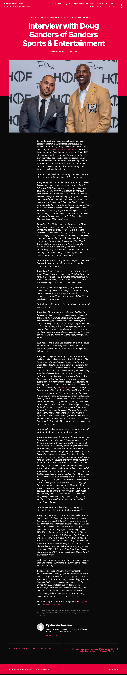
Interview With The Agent (86, 18)
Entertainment (67, 18)
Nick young (43, 613)
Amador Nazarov (58, 52)
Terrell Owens (75, 613)
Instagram (82, 602)
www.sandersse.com (52, 605)
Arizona (42, 611)
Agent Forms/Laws (81, 4)
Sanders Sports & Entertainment (65, 150)
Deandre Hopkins (70, 611)
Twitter (99, 6)
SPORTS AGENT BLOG (15, 4)
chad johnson (59, 611)
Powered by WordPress (43, 670)
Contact (111, 6)
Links (92, 6)
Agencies (68, 4)
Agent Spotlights (37, 18)
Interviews (110, 4)
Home (53, 4)
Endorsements (53, 18)
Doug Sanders (82, 611)
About (60, 4)
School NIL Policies (97, 4)
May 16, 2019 (74, 52)
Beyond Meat (50, 611)
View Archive (51, 636)
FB (105, 6)
